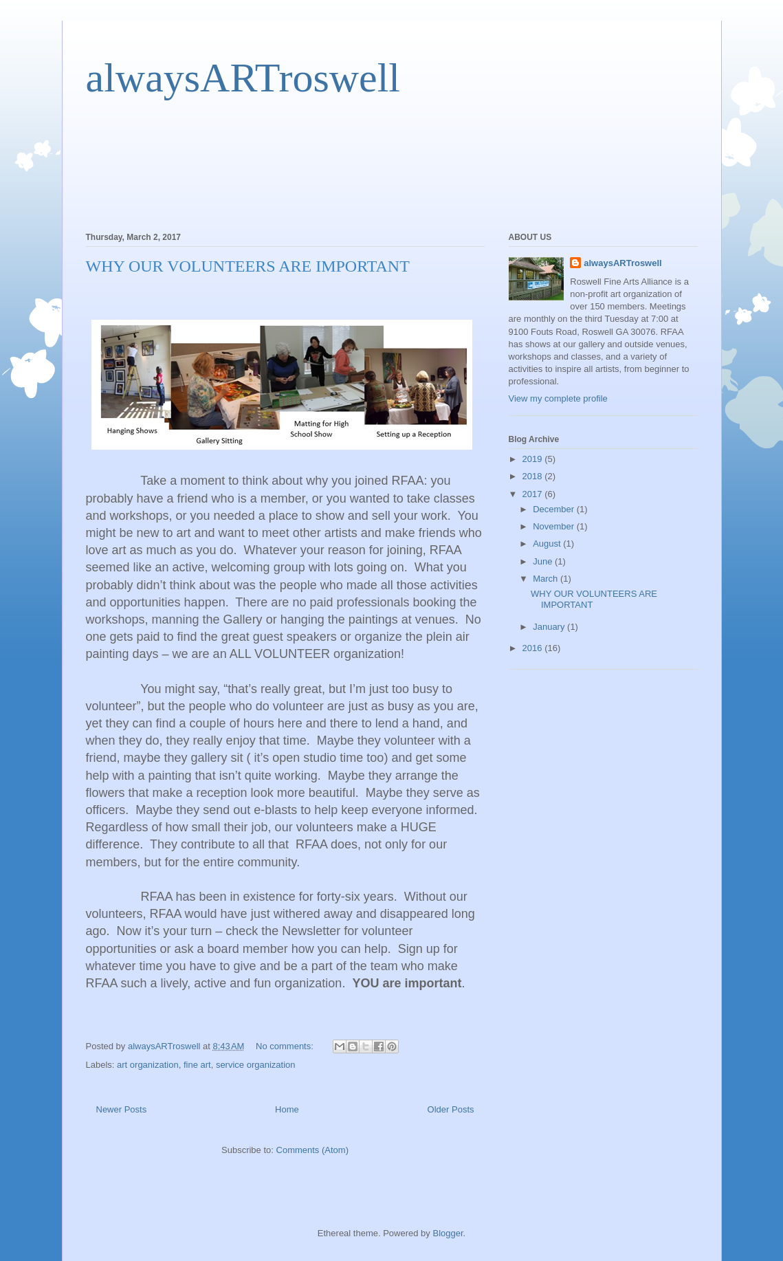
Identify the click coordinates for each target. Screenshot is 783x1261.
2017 (533, 494)
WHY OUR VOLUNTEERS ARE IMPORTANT (248, 266)
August (548, 543)
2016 (533, 648)
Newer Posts (121, 1109)
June (544, 561)
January (550, 627)
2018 (533, 476)
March (546, 578)
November (555, 526)
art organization (148, 1065)
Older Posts (451, 1109)
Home (287, 1109)
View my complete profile (558, 398)
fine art (197, 1065)
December (555, 509)
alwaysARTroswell (243, 77)
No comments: (286, 1046)
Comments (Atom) (312, 1150)
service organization (256, 1065)
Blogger (447, 1233)
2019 (533, 459)
